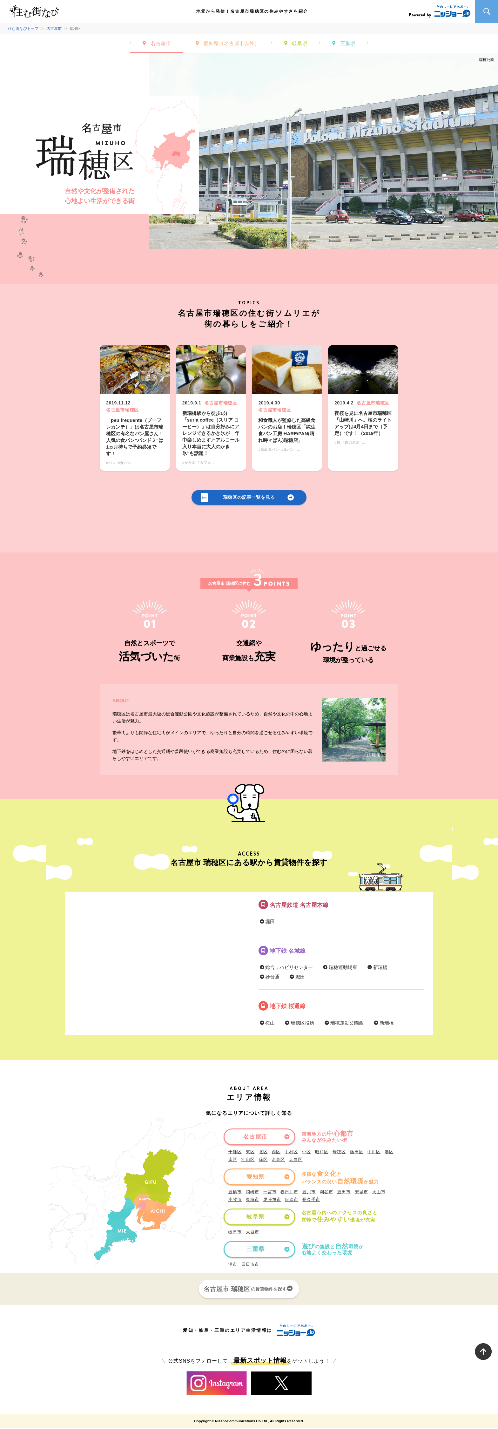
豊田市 (344, 1192)
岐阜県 (299, 43)
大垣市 (252, 1232)
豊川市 (309, 1192)
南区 (232, 1160)
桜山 (267, 1023)
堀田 (267, 922)
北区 (263, 1152)
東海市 (252, 1200)
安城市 (361, 1192)
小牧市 (235, 1200)
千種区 (235, 1152)
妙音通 (269, 977)
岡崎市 (252, 1192)
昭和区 (321, 1152)
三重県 (347, 43)
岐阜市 (235, 1232)
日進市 (291, 1200)
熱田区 (356, 1152)
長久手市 (311, 1200)
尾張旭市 (272, 1200)
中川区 (374, 1152)
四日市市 (250, 1265)
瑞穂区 (339, 1152)
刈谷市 (326, 1192)
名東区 (278, 1160)
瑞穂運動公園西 (344, 1023)
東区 (250, 1152)
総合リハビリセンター (286, 967)
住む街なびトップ (23, 28)
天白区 (295, 1160)
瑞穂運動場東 (339, 967)
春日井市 (289, 1192)
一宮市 (270, 1192)
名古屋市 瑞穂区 (249, 1289)
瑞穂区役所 (299, 1023)
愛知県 (231, 43)
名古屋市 (54, 28)
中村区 (291, 1152)
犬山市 (379, 1192)
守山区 (248, 1160)
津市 (232, 1265)
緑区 (263, 1160)
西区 (276, 1152)
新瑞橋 (377, 967)
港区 (389, 1152)
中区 (306, 1152)
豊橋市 (235, 1192)
